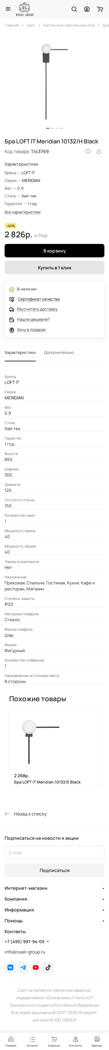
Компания (16, 899)
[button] (47, 128)
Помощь (14, 920)
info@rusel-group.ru (25, 952)
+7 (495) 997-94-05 (25, 941)
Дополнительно (59, 352)
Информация (19, 910)
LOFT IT (28, 172)
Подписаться (55, 870)
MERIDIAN (31, 180)
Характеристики (20, 352)
